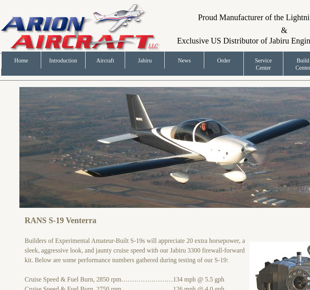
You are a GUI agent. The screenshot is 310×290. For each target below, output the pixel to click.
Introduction (63, 61)
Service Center (263, 64)
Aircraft (105, 61)
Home (21, 61)
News (184, 61)
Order (223, 61)
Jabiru (145, 61)
